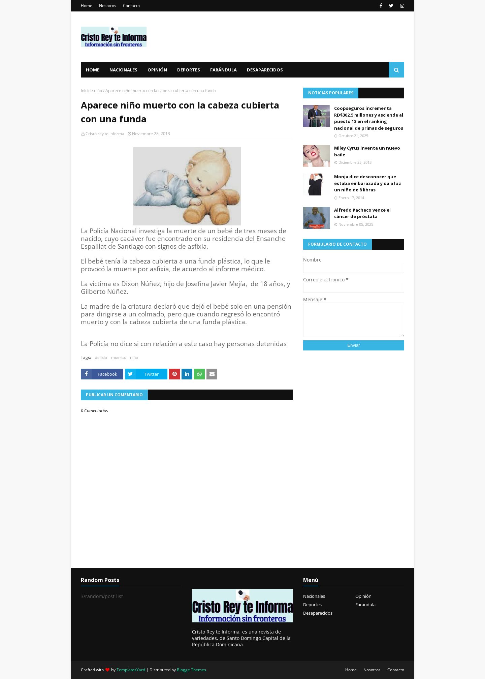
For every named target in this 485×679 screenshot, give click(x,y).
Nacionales (314, 596)
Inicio (86, 90)
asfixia (101, 357)
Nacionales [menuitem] (123, 70)
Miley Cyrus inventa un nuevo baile (367, 151)
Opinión (363, 596)
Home (86, 5)
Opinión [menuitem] (157, 70)
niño (98, 90)
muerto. (118, 357)
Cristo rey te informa (105, 133)
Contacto (131, 5)
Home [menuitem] (92, 70)
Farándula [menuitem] (223, 70)
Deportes (312, 604)
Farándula (365, 604)
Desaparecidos (317, 613)
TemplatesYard (131, 670)
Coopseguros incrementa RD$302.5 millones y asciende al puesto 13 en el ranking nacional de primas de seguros (368, 118)
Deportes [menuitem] (188, 70)
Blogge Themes (191, 670)
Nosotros (107, 5)
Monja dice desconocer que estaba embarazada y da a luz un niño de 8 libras (367, 183)
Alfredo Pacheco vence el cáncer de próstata (362, 213)
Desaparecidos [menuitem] (265, 70)
